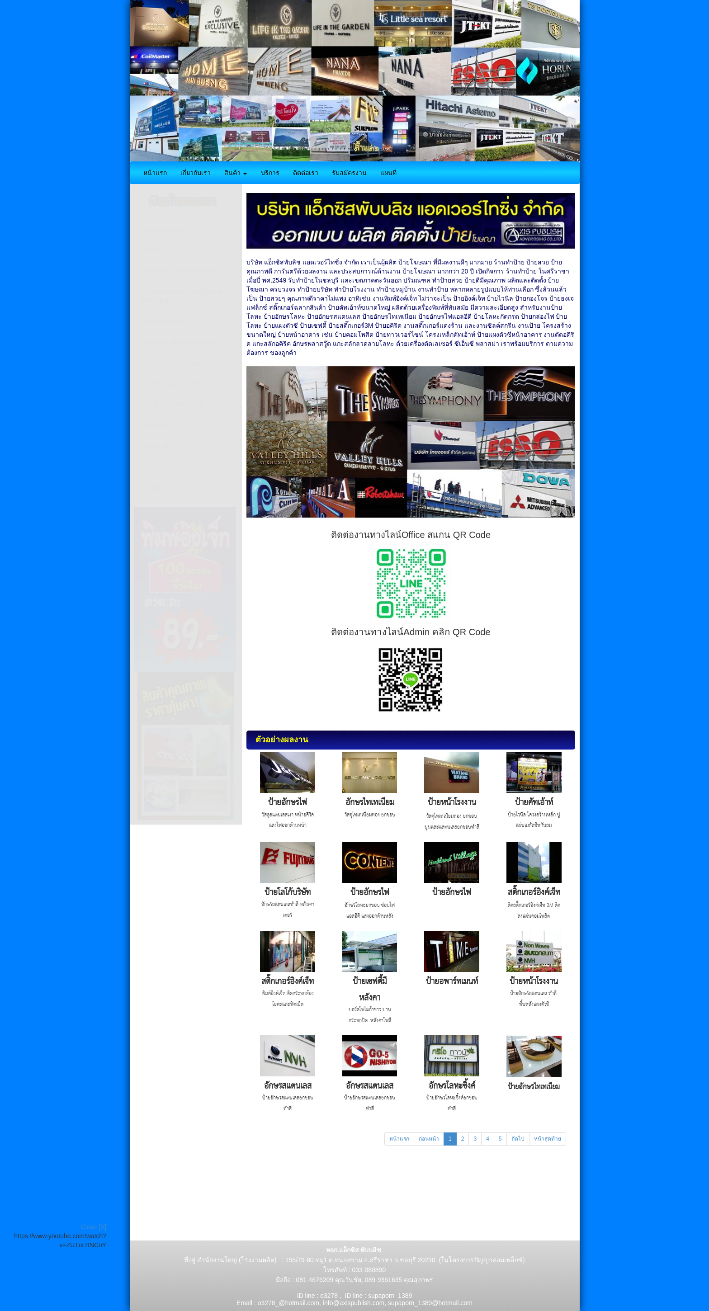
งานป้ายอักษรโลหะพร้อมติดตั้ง (184, 270)
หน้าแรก (155, 172)
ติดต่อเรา (305, 172)
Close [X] (93, 1227)
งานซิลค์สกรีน (162, 467)
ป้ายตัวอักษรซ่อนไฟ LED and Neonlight (182, 296)
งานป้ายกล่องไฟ (164, 321)
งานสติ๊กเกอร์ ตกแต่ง (170, 363)
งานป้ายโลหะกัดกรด (170, 383)
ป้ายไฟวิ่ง (155, 487)
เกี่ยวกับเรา (195, 172)
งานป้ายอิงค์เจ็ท (163, 229)
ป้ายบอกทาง (158, 250)
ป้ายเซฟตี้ (155, 446)
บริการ (270, 172)
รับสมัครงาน (349, 172)
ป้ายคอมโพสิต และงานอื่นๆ (179, 342)
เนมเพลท (154, 425)
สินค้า (236, 172)
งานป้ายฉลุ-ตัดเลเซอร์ (173, 404)
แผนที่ (388, 172)
